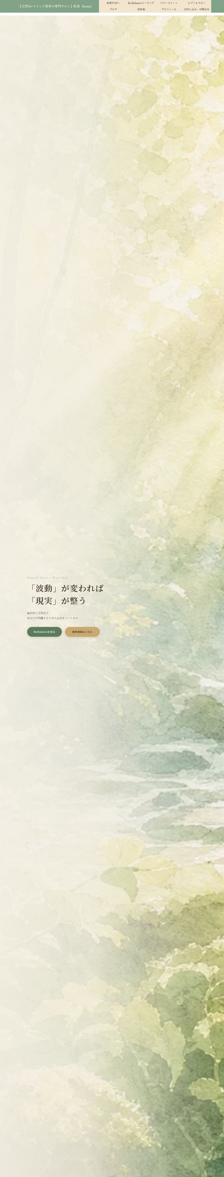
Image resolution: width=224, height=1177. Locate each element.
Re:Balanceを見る (44, 631)
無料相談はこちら (82, 631)
